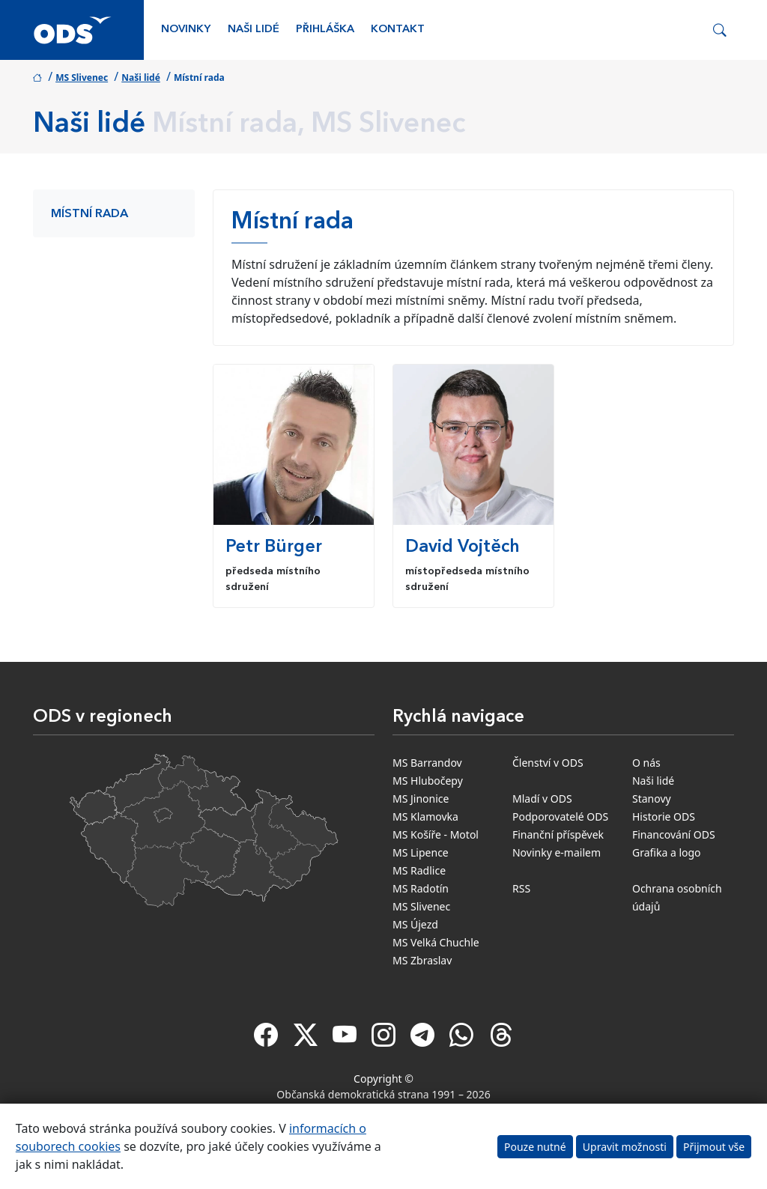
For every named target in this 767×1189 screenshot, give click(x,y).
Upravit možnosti (625, 1147)
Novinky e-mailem (556, 852)
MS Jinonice (420, 798)
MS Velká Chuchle (435, 942)
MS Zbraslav (422, 960)
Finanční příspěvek (558, 834)
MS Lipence (420, 852)
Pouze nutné (535, 1147)
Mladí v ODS (542, 798)
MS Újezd (415, 924)
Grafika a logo (666, 852)
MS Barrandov (427, 762)
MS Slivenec (81, 77)
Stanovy (651, 798)
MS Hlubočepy (427, 780)
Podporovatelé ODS (560, 816)
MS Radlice (419, 870)
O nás (646, 762)
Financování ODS (673, 834)
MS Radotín (420, 888)
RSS (521, 888)
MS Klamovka (425, 816)
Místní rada (89, 214)
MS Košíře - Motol (435, 834)
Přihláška (325, 29)
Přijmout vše (714, 1147)
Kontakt (398, 29)
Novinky (185, 29)
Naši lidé (253, 29)
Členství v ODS (547, 762)
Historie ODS (663, 816)
